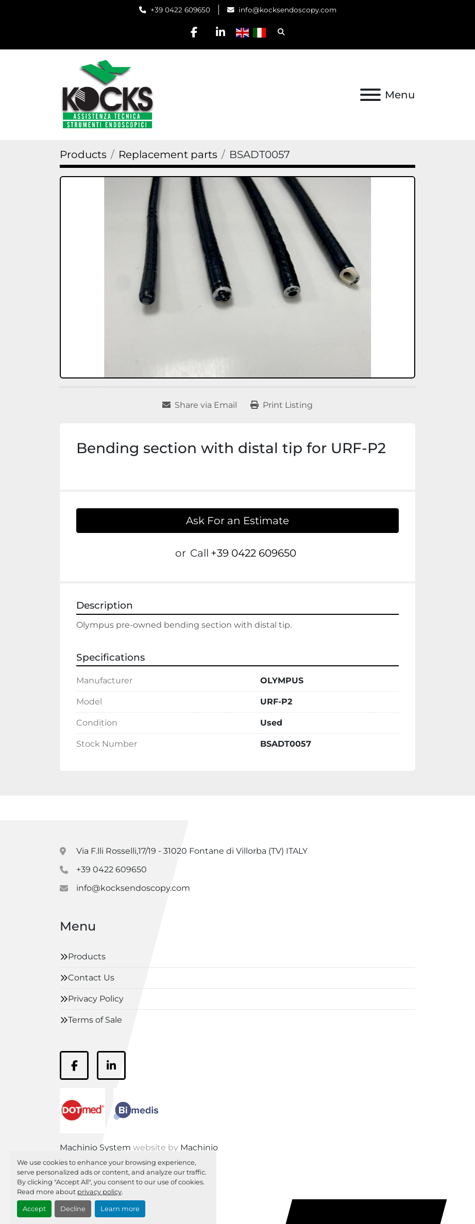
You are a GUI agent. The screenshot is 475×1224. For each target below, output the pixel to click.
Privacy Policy (96, 999)
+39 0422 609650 (180, 10)
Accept (34, 1209)
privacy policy (99, 1192)
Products (87, 956)
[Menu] (370, 95)
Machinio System (95, 1147)
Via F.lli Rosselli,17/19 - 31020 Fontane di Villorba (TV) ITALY (192, 851)
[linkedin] (220, 32)
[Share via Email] (200, 405)
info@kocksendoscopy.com (287, 10)
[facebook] (194, 32)
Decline (73, 1209)
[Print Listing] (281, 405)
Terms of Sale (95, 1020)
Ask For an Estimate (237, 520)
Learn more (120, 1209)
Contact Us (91, 977)
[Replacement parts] (167, 154)
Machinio (199, 1147)
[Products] (83, 154)
